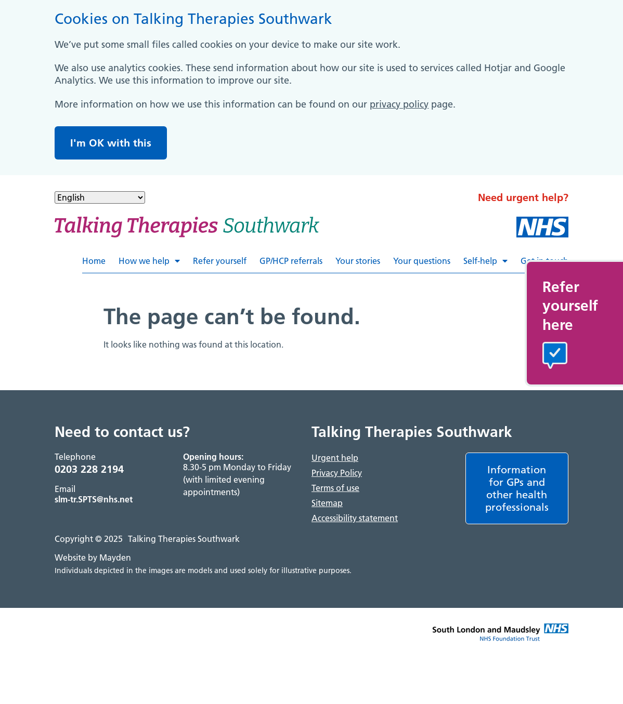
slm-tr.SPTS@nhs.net (94, 499)
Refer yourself (219, 261)
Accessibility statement (355, 518)
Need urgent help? (523, 197)
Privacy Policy (337, 473)
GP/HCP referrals (290, 261)
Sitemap (327, 503)
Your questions (421, 261)
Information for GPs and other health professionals (517, 488)
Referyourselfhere (570, 306)
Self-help (485, 260)
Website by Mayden (93, 557)
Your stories (357, 261)
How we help (149, 260)
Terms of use (335, 488)
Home (94, 261)
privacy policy (399, 104)
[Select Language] (100, 197)
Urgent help (335, 458)
